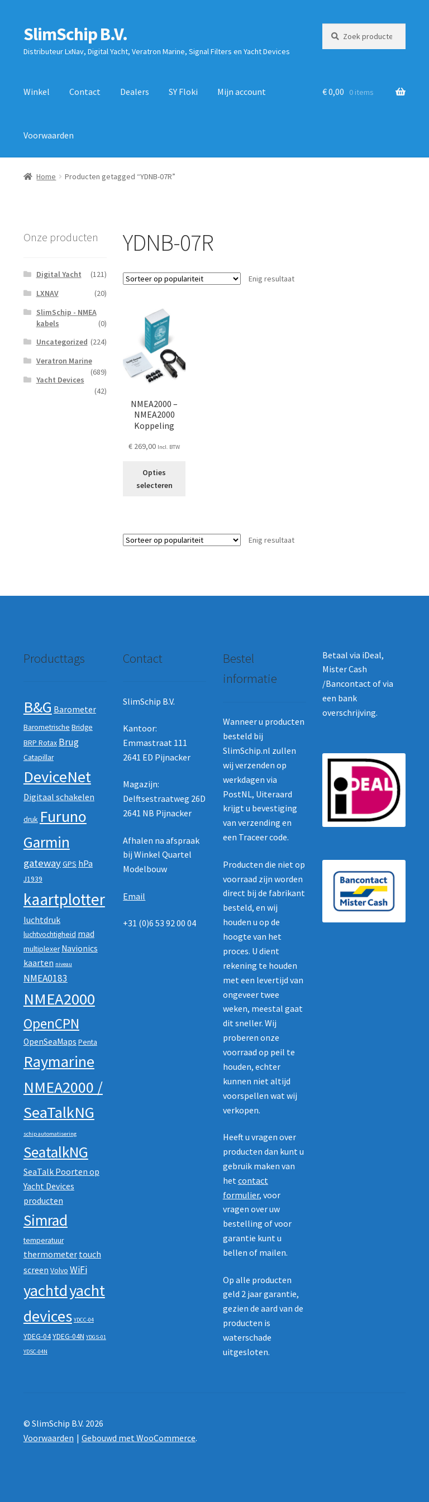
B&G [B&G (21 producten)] (37, 707)
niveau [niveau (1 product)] (63, 964)
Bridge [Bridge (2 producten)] (82, 727)
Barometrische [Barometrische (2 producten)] (46, 727)
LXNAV (47, 293)
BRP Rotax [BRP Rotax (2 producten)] (40, 743)
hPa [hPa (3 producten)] (85, 863)
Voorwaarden (48, 135)
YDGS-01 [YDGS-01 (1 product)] (96, 1337)
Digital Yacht (59, 274)
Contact (85, 91)
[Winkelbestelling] (182, 278)
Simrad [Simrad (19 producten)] (45, 1220)
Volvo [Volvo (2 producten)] (59, 1270)
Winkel (36, 91)
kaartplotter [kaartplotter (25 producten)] (64, 899)
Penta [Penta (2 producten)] (87, 1042)
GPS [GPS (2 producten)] (70, 864)
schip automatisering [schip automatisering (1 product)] (50, 1133)
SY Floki (183, 91)
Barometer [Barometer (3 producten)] (75, 709)
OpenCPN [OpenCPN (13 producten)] (51, 1023)
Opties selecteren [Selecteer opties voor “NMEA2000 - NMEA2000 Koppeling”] (154, 478)
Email (134, 896)
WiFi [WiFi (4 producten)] (78, 1270)
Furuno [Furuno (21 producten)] (63, 816)
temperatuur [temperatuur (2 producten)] (43, 1240)
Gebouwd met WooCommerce (139, 1437)
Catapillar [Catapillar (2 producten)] (38, 757)
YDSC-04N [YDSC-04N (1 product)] (35, 1351)
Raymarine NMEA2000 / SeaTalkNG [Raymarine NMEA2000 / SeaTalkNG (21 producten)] (63, 1086)
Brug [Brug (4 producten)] (69, 742)
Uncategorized (62, 342)
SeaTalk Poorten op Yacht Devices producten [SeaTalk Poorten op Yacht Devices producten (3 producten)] (61, 1186)
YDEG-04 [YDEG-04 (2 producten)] (37, 1336)
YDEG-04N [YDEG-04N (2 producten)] (68, 1336)
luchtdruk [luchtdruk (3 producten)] (41, 920)
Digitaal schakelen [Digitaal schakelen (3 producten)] (58, 797)
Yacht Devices (60, 380)
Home (46, 176)
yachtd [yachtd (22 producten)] (45, 1290)
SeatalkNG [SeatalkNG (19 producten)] (55, 1152)
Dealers (134, 91)
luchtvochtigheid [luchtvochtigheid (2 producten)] (49, 934)
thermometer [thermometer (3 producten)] (50, 1254)
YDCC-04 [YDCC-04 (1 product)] (84, 1319)
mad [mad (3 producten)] (86, 934)
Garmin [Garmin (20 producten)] (46, 842)
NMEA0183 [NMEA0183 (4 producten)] (45, 978)
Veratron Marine (64, 361)
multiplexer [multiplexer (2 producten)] (41, 949)
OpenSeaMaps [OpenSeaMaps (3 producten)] (50, 1041)
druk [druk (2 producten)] (30, 819)
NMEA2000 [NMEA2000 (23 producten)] (59, 999)
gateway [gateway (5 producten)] (42, 863)
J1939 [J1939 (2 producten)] (32, 879)
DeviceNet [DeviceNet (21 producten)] (57, 777)
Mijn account (241, 91)
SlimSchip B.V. (75, 34)
